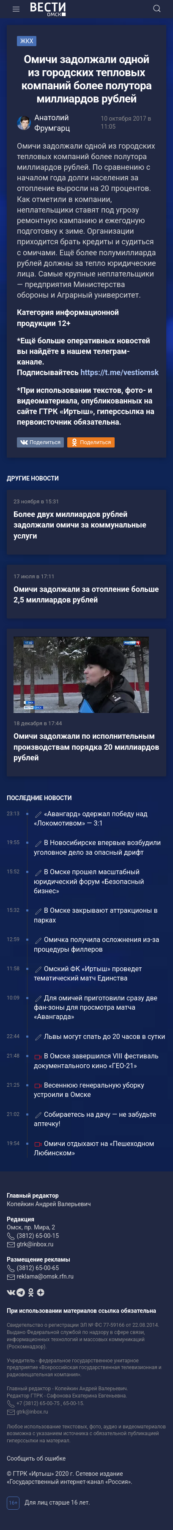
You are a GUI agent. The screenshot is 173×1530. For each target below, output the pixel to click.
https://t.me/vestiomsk (119, 372)
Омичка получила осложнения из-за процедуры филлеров (96, 944)
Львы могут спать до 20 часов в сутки (99, 1037)
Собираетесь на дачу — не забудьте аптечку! (95, 1119)
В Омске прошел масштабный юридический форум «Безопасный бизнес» (89, 881)
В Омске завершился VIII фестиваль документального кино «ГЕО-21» (96, 1060)
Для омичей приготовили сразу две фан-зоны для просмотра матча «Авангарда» (95, 1007)
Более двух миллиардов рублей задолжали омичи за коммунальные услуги (80, 525)
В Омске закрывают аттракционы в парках (96, 915)
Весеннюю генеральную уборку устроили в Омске (89, 1090)
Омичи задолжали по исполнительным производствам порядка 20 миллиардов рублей (86, 747)
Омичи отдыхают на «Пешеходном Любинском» (94, 1148)
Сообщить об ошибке (36, 1458)
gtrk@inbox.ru (34, 1244)
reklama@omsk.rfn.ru (45, 1276)
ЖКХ (26, 41)
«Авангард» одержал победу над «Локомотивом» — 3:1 (91, 818)
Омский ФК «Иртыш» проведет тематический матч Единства (88, 973)
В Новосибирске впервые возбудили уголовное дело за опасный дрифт (97, 847)
